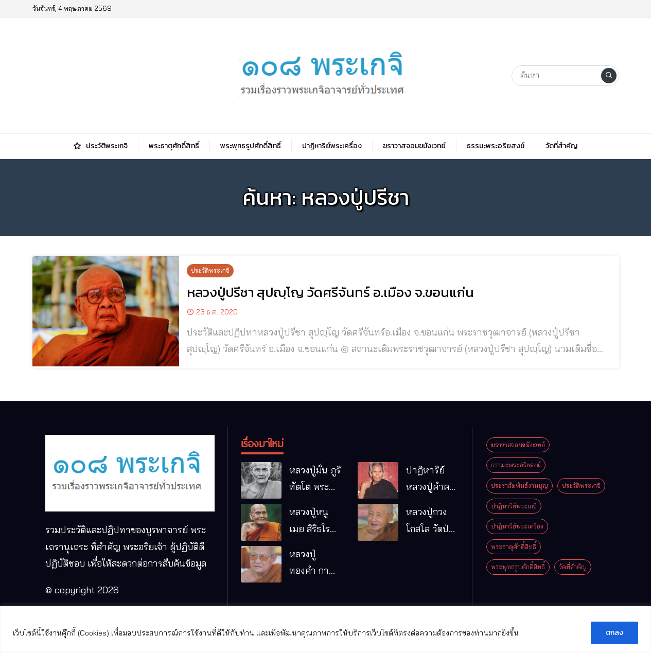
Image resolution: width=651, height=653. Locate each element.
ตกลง (614, 632)
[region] (325, 629)
